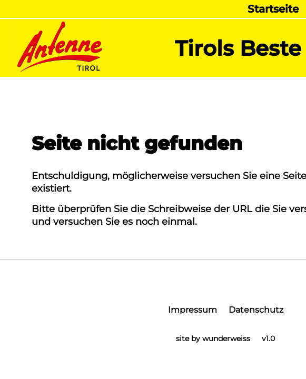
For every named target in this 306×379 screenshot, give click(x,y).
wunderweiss (226, 338)
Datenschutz (256, 310)
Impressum (192, 310)
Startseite (273, 9)
